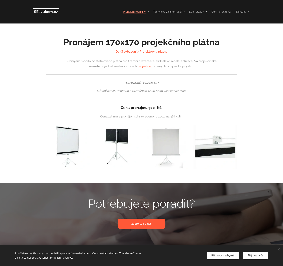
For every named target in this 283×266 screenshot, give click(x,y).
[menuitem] (131, 11)
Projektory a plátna (153, 51)
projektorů (145, 66)
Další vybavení (126, 51)
